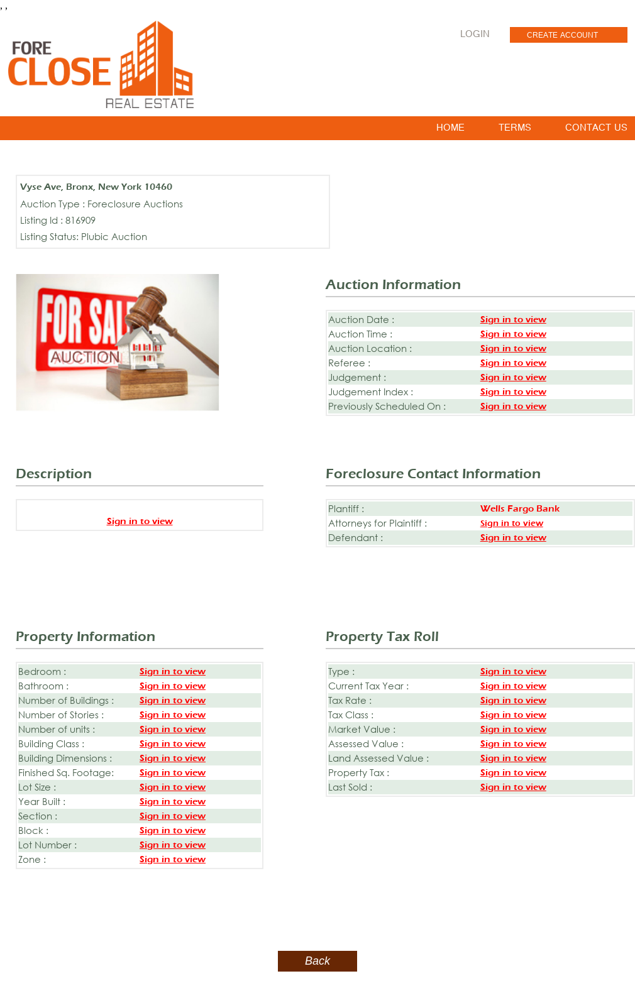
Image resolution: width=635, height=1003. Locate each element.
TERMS (515, 130)
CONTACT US (596, 130)
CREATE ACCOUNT (562, 36)
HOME (450, 130)
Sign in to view (513, 319)
